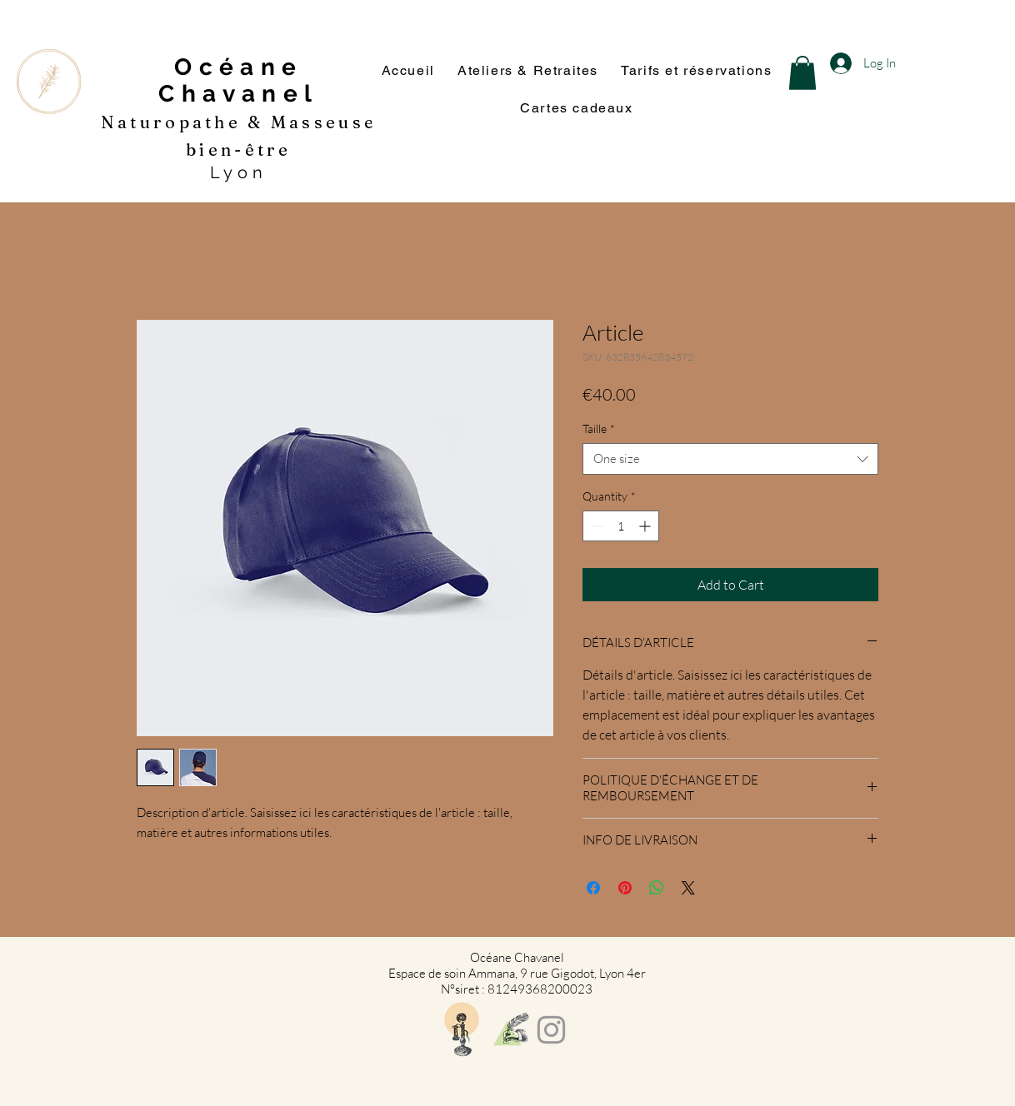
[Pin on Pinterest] (625, 888)
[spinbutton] (621, 526)
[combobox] (730, 459)
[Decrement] (595, 526)
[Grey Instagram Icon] (551, 1030)
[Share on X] (688, 888)
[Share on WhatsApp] (657, 888)
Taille (598, 428)
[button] (802, 73)
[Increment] (646, 526)
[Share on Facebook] (593, 888)
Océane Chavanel (238, 80)
